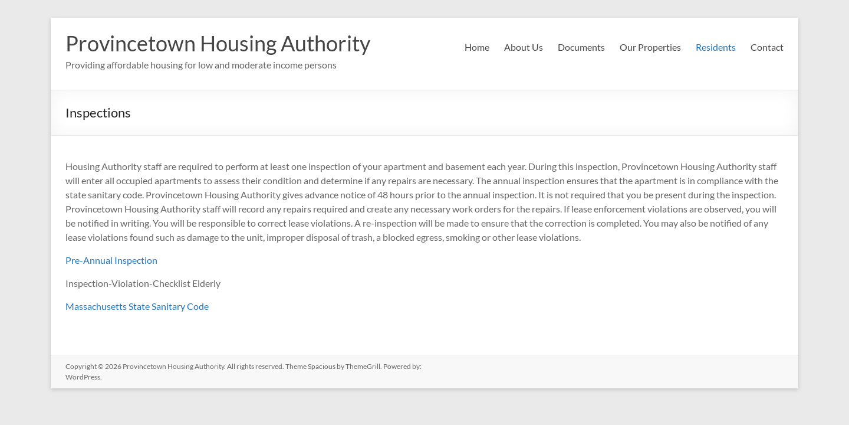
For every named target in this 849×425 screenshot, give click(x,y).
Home (477, 47)
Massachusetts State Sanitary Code (137, 306)
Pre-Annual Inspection (111, 260)
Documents (581, 47)
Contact (767, 47)
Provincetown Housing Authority (217, 43)
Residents (716, 47)
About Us (523, 47)
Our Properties (650, 47)
